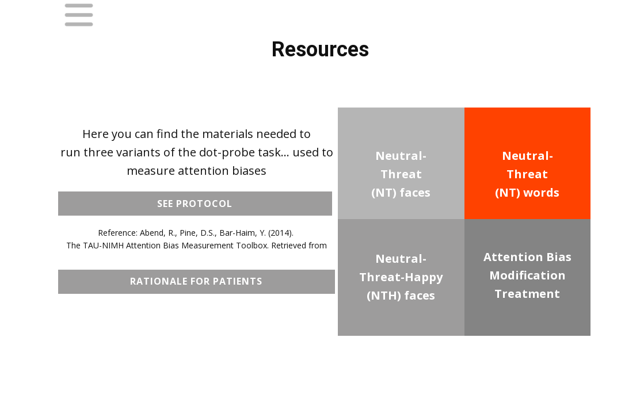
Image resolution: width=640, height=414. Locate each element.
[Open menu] (78, 15)
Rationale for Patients (196, 281)
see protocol (195, 203)
